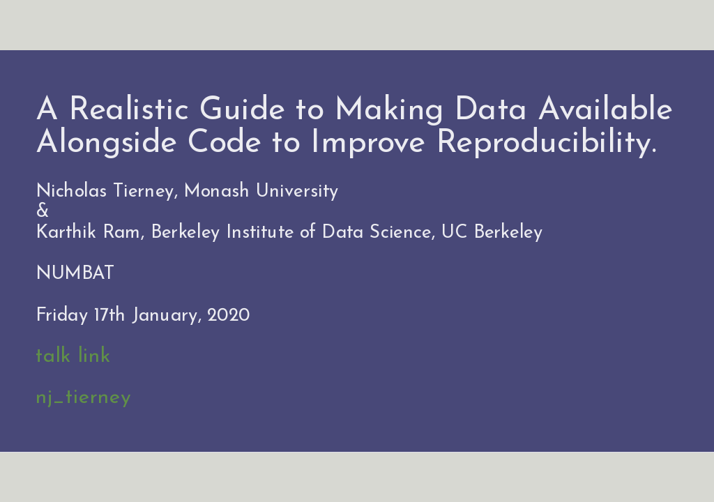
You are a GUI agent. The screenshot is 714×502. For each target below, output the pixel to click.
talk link (73, 357)
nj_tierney (83, 398)
